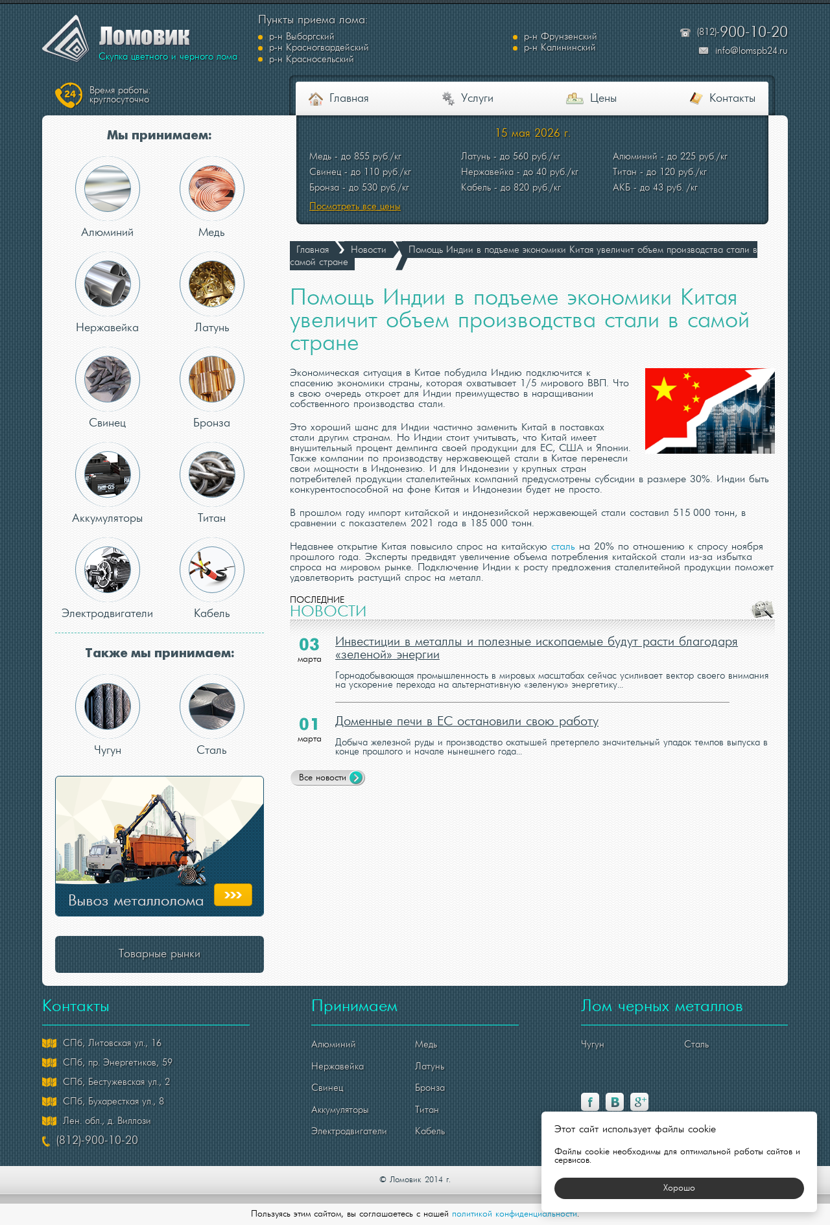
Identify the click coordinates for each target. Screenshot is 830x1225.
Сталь (212, 715)
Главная (349, 98)
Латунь (212, 292)
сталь (563, 547)
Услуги (477, 98)
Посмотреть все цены (355, 206)
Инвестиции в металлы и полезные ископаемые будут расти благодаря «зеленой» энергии (536, 649)
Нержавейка (107, 292)
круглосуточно (119, 95)
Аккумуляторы (107, 483)
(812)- (742, 32)
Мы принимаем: (159, 136)
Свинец (107, 388)
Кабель (212, 578)
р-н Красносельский (576, 53)
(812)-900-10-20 (97, 1141)
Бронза (212, 388)
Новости (368, 250)
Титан (212, 483)
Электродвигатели (107, 578)
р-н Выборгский (302, 42)
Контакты (732, 98)
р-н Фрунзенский (438, 42)
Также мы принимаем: (159, 654)
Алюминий (107, 197)
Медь (212, 197)
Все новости (322, 778)
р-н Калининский (305, 53)
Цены (603, 98)
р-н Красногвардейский (584, 42)
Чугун (107, 715)
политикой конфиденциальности (514, 1214)
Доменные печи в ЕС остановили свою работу (467, 722)
